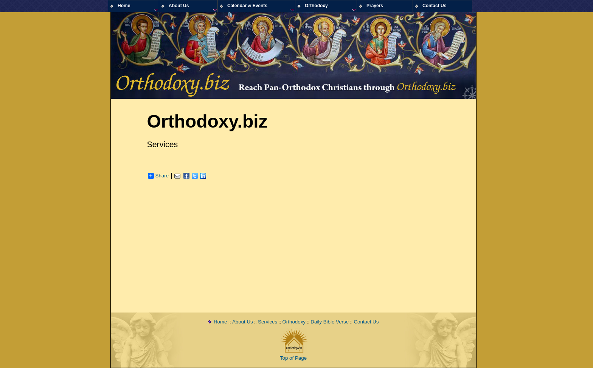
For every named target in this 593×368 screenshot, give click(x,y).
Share (158, 176)
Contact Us (366, 322)
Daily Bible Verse (329, 322)
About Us (242, 322)
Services (267, 322)
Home (220, 322)
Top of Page (293, 358)
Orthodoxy (294, 322)
